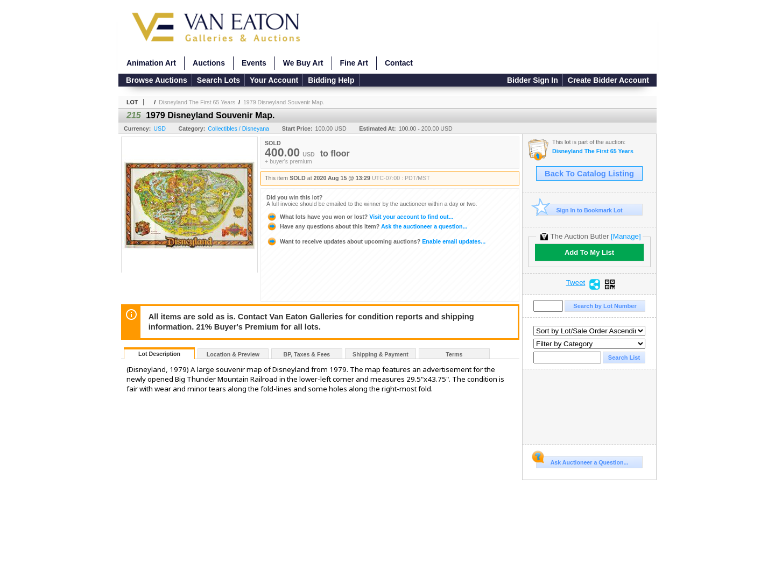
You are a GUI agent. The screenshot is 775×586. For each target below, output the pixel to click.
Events (254, 63)
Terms (454, 354)
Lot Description (159, 354)
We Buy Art (303, 63)
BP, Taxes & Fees (307, 354)
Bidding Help (331, 80)
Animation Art (151, 63)
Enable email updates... (375, 241)
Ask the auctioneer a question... (366, 226)
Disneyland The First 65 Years (197, 102)
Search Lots (218, 80)
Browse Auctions (156, 80)
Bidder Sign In (532, 80)
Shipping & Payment (380, 354)
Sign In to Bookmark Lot (579, 210)
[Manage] (626, 236)
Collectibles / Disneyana (238, 128)
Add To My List (589, 252)
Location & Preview (233, 354)
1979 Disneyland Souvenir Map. (284, 102)
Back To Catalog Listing (589, 173)
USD (159, 128)
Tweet (576, 283)
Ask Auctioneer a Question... (582, 461)
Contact (399, 63)
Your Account (274, 80)
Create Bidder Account (608, 80)
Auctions (209, 63)
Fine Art (354, 63)
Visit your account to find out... (359, 216)
